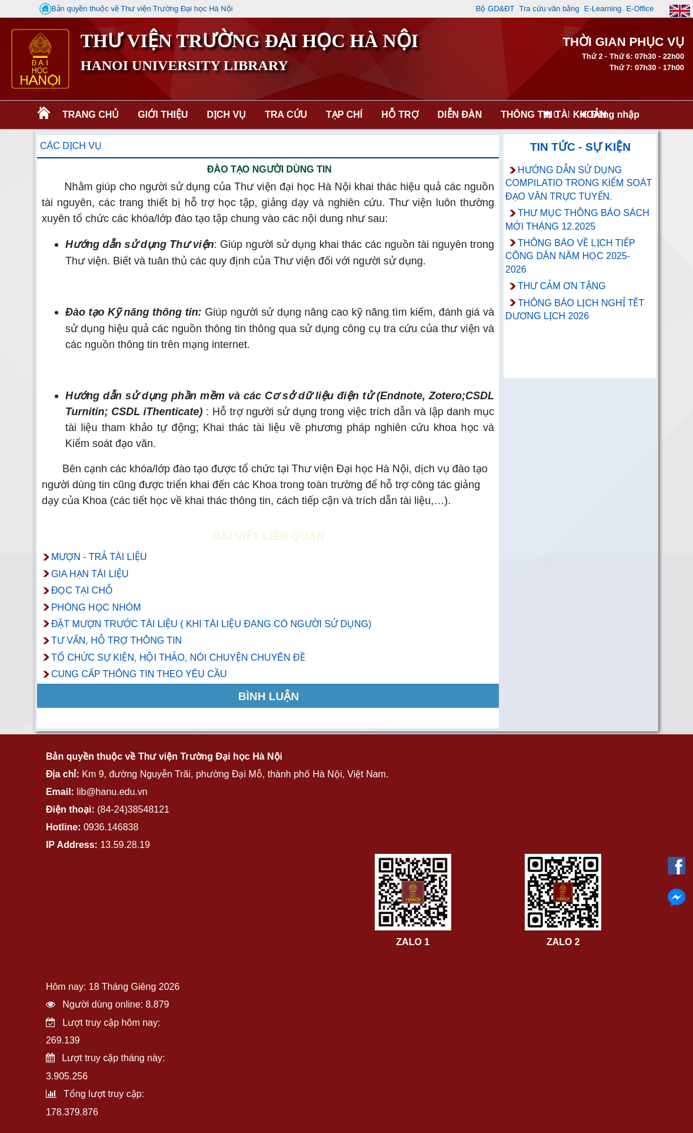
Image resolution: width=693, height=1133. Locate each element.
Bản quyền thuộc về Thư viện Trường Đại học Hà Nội (136, 9)
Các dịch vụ (71, 146)
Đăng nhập (609, 115)
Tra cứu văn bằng (549, 8)
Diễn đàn (460, 115)
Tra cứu (286, 115)
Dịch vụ (226, 115)
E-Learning (603, 8)
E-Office (640, 8)
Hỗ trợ (399, 115)
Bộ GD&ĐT (495, 8)
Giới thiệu (163, 115)
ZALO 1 (412, 942)
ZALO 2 (563, 942)
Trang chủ (90, 115)
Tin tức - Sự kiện (580, 147)
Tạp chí (344, 115)
